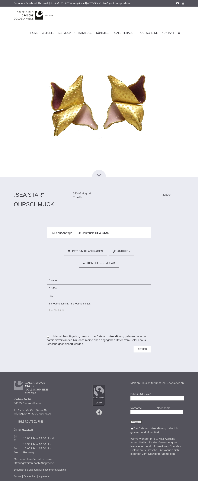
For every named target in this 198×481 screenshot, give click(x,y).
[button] (179, 33)
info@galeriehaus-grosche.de (117, 3)
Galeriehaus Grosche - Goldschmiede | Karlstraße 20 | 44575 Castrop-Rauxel (50, 3)
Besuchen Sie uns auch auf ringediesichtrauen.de (40, 469)
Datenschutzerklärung (110, 336)
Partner (18, 476)
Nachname (163, 408)
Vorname (136, 408)
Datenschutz (30, 476)
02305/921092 (94, 3)
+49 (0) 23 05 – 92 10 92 (32, 409)
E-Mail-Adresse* (140, 394)
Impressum (44, 476)
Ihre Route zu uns (30, 421)
